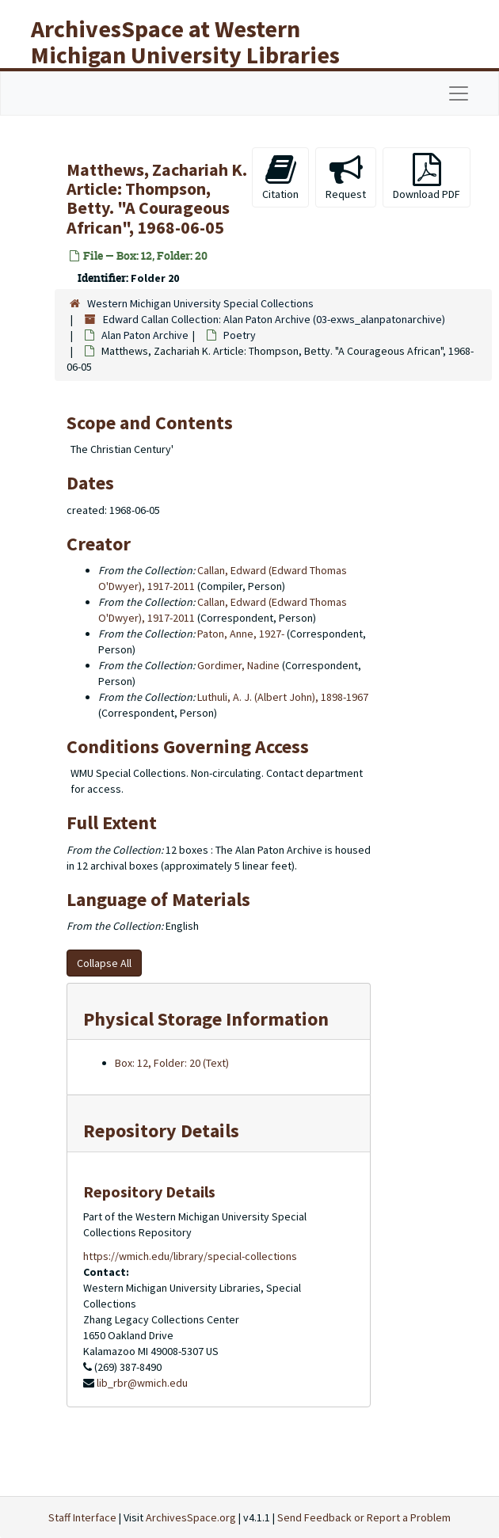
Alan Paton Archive (145, 335)
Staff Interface (82, 1517)
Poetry (239, 335)
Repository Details (161, 1130)
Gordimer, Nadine (238, 665)
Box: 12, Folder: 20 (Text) (172, 1063)
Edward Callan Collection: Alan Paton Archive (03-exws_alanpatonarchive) (274, 319)
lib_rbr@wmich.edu (142, 1383)
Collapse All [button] (104, 963)
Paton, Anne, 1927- (240, 633)
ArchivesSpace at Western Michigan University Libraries (185, 41)
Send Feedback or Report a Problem (364, 1517)
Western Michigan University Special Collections (200, 303)
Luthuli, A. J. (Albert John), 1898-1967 (282, 697)
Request (346, 177)
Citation (280, 177)
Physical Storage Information (206, 1019)
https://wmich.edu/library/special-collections (190, 1256)
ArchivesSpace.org (191, 1517)
